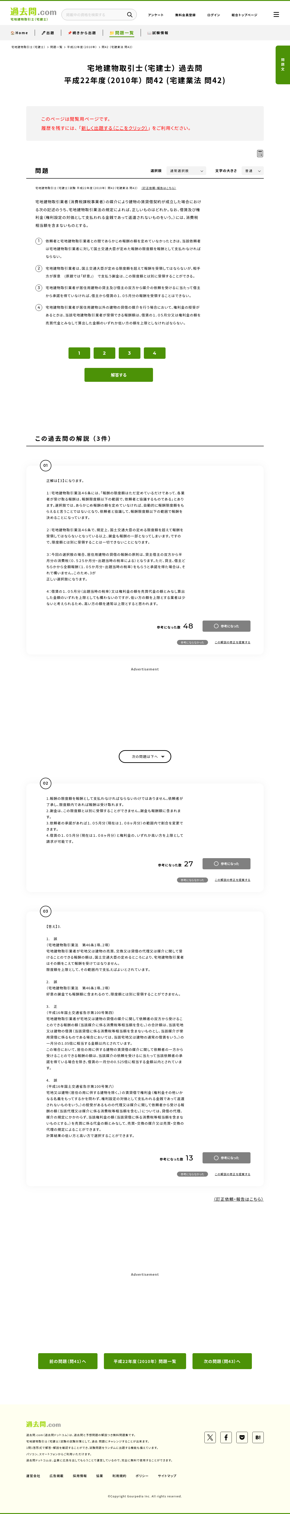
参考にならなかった (192, 642)
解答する (119, 375)
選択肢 (156, 170)
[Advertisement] (145, 704)
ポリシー (142, 1475)
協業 (99, 1475)
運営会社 (33, 1475)
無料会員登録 (185, 15)
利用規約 (119, 1475)
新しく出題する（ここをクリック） (114, 128)
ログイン (213, 15)
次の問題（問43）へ (222, 1361)
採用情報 (80, 1475)
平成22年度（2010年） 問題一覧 (145, 1361)
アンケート (156, 15)
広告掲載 (57, 1475)
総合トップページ (245, 15)
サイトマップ (167, 1475)
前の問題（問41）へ (67, 1361)
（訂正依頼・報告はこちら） (158, 188)
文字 (226, 170)
